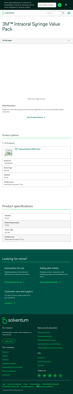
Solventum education (45, 336)
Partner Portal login (44, 361)
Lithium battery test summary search (50, 348)
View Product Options (35, 117)
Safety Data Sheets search (47, 340)
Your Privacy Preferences (46, 386)
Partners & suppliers (9, 363)
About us (5, 352)
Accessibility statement (27, 386)
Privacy (26, 384)
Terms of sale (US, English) (14, 384)
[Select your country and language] (47, 5)
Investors (5, 359)
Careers (5, 356)
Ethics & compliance (9, 371)
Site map (41, 365)
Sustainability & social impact (12, 367)
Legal (3, 384)
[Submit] (63, 13)
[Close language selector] (66, 4)
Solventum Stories (44, 332)
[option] (36, 76)
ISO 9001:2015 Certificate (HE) (10, 386)
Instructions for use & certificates (49, 344)
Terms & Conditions (35, 384)
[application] (36, 74)
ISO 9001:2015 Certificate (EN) (51, 384)
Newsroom (6, 375)
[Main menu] (69, 13)
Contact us (41, 357)
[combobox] (55, 13)
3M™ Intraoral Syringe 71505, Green (27, 149)
